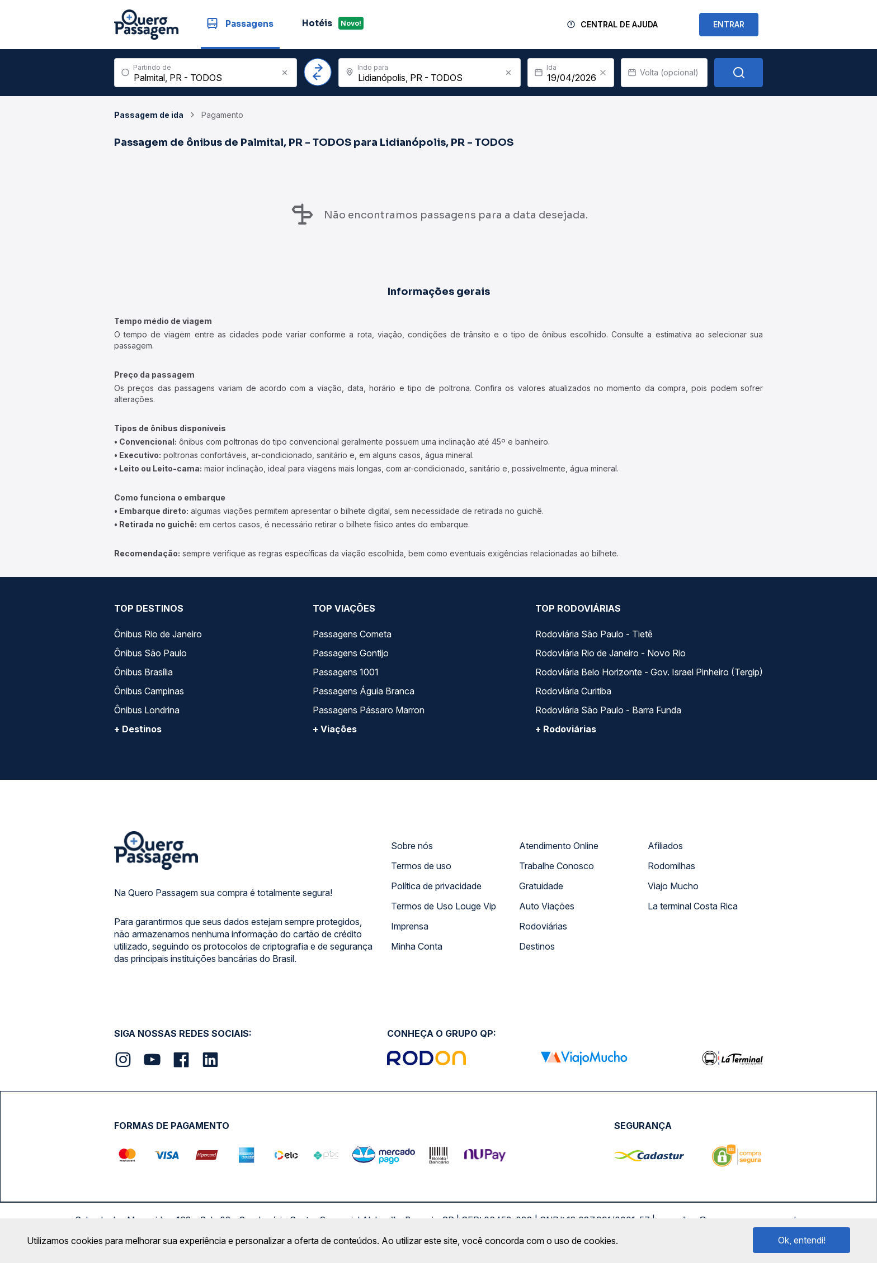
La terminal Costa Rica (693, 906)
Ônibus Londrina (147, 710)
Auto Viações (546, 906)
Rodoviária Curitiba (573, 691)
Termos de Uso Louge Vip (443, 906)
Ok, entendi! (802, 1240)
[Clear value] (603, 72)
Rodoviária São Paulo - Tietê (594, 634)
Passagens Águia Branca (363, 691)
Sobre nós (412, 845)
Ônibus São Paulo (150, 653)
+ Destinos (138, 729)
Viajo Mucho (673, 886)
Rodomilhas (671, 865)
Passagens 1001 (346, 672)
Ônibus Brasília (143, 672)
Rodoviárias (543, 926)
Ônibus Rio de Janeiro (158, 634)
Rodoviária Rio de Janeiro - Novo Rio (610, 653)
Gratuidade (541, 886)
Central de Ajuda (619, 24)
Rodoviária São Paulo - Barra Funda (608, 710)
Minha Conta (416, 946)
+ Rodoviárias (565, 729)
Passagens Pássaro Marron (369, 710)
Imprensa (409, 926)
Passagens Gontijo (351, 653)
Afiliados (665, 845)
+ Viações (335, 729)
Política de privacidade (436, 886)
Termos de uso (421, 865)
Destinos (537, 946)
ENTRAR (728, 24)
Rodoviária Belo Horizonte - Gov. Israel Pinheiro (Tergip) (649, 672)
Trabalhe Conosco (556, 865)
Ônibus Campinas (149, 691)
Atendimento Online (558, 845)
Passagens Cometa (352, 634)
